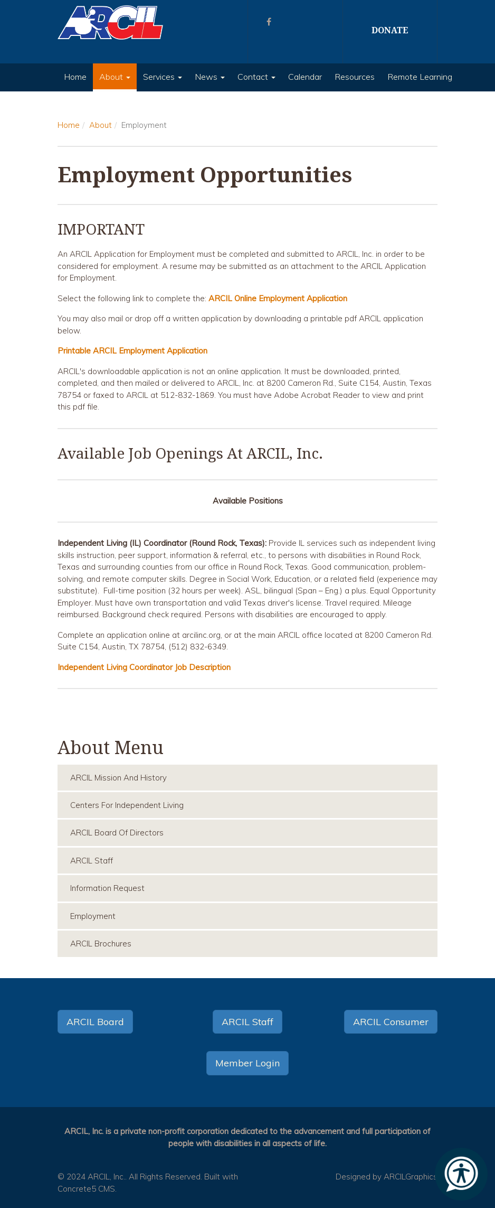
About (114, 76)
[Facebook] (269, 21)
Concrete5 (77, 1189)
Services (162, 76)
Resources (355, 76)
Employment (93, 916)
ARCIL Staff (91, 861)
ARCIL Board (95, 1022)
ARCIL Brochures (100, 943)
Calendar (305, 76)
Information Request (107, 888)
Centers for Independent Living (127, 805)
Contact (256, 76)
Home (75, 76)
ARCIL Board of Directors (117, 833)
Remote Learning (419, 76)
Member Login (247, 1063)
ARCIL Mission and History (118, 778)
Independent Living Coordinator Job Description (144, 667)
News (210, 76)
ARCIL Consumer (391, 1022)
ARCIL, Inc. (106, 1177)
